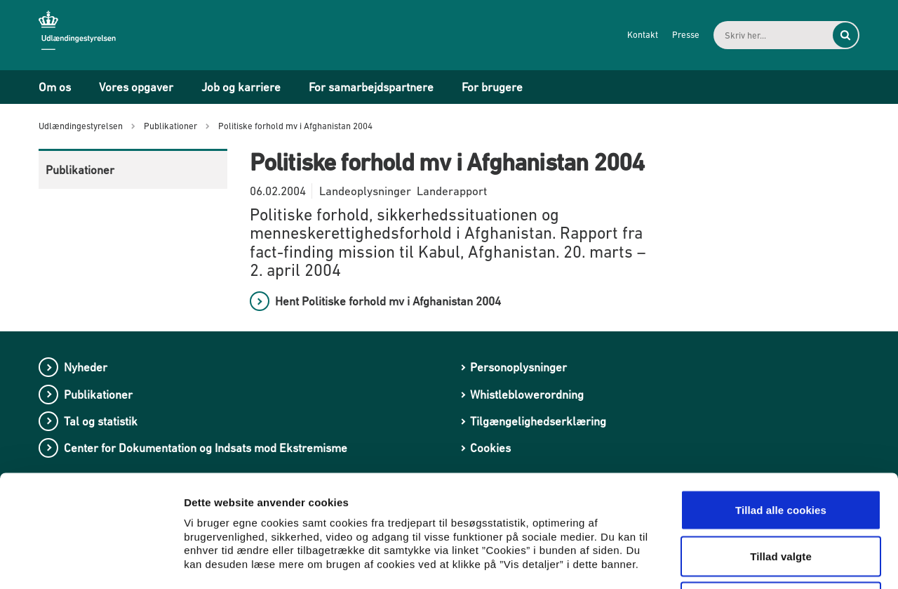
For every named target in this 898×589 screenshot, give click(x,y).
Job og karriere (241, 87)
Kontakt (642, 34)
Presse (685, 34)
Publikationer (80, 170)
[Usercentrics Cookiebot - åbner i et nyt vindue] (90, 561)
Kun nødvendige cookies (781, 497)
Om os (55, 87)
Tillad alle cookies (780, 405)
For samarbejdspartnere (371, 87)
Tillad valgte (781, 451)
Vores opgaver (136, 87)
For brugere (492, 87)
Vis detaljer (729, 561)
